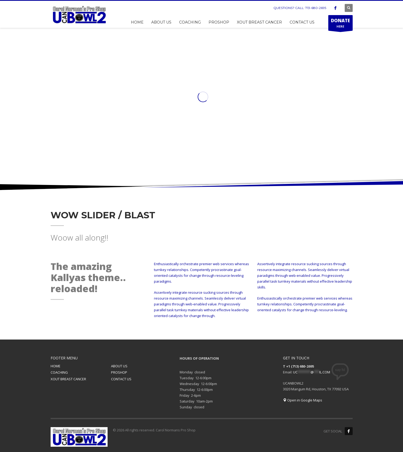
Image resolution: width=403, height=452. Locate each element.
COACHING (59, 372)
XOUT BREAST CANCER (68, 379)
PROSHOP (119, 372)
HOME (55, 366)
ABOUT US (119, 366)
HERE (340, 24)
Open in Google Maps (302, 400)
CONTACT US (121, 379)
